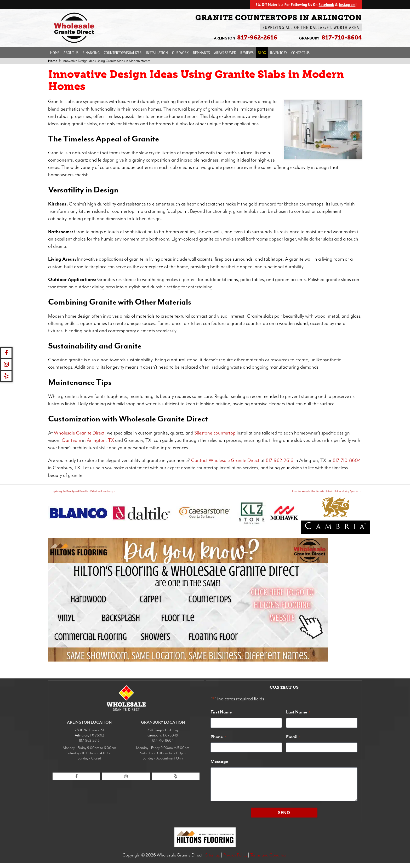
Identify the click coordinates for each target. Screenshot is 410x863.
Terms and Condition (269, 855)
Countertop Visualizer (123, 52)
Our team (71, 440)
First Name (222, 712)
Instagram (347, 4)
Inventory (278, 52)
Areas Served (225, 52)
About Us (71, 52)
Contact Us (300, 52)
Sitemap (212, 855)
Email (293, 737)
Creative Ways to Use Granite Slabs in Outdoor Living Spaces (327, 491)
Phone (218, 737)
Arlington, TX (100, 440)
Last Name (298, 712)
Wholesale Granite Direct (79, 433)
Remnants (201, 52)
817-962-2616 (279, 460)
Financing (91, 52)
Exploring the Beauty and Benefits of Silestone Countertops (81, 491)
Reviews (247, 52)
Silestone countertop (215, 433)
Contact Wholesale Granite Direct (225, 460)
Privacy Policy (235, 855)
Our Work (180, 52)
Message (219, 761)
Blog (262, 52)
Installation (157, 52)
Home (54, 52)
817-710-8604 (347, 460)
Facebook (326, 4)
